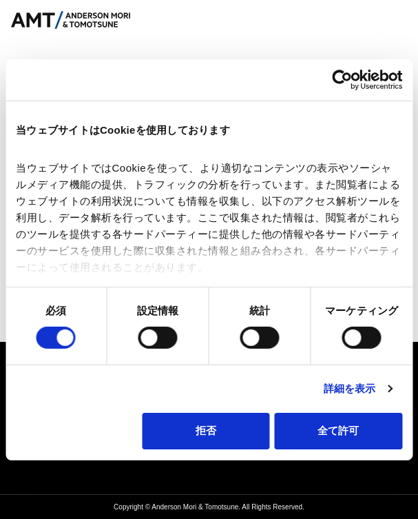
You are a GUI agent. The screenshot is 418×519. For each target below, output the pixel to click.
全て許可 (338, 430)
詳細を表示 (350, 388)
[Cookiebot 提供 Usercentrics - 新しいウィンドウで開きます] (342, 79)
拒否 (206, 430)
